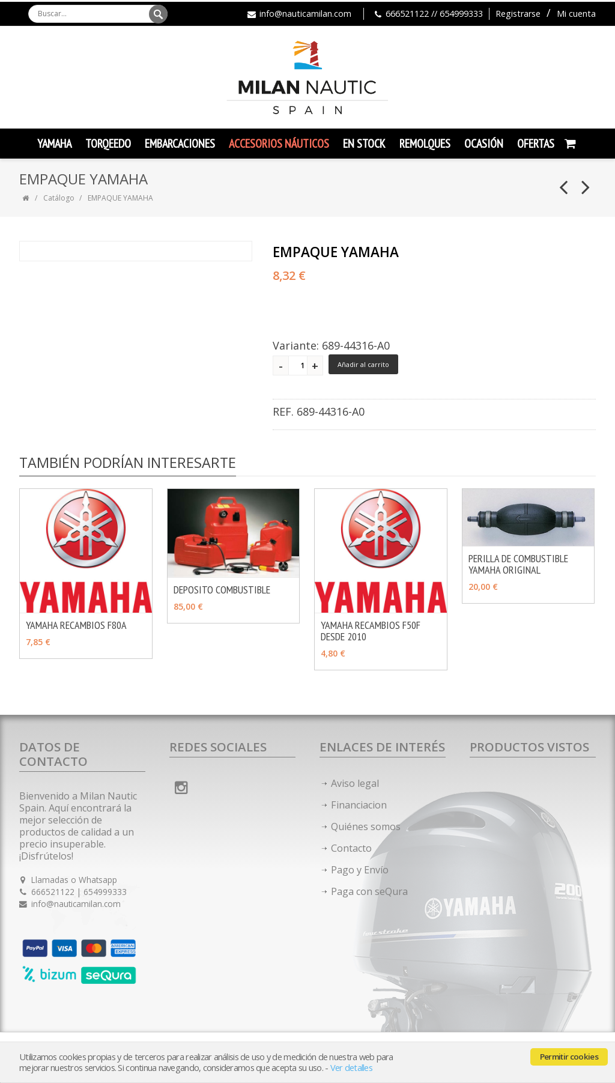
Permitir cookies (569, 1056)
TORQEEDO (108, 143)
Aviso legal (355, 783)
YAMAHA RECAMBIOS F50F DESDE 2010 (370, 630)
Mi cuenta (576, 13)
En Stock (364, 143)
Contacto (351, 848)
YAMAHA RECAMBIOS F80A (76, 625)
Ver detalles (351, 1067)
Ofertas (535, 143)
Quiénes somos (366, 826)
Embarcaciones (180, 143)
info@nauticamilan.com (305, 13)
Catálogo (58, 198)
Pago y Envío (360, 869)
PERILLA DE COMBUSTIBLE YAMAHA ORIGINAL (518, 564)
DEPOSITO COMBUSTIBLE (222, 589)
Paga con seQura (369, 891)
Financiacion (359, 804)
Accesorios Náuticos (279, 143)
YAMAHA (54, 143)
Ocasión (483, 143)
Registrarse (518, 13)
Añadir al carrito (363, 364)
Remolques (424, 143)
